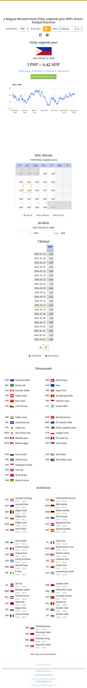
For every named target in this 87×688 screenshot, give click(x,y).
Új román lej (62, 438)
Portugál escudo (64, 595)
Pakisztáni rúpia (64, 589)
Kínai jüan (20, 400)
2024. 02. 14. (40, 300)
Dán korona (61, 380)
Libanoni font (62, 559)
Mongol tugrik (22, 589)
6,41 (29, 181)
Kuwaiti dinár (63, 553)
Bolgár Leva (21, 522)
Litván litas (61, 565)
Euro (58, 385)
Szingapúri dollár (23, 464)
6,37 (21, 173)
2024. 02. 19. (40, 288)
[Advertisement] (43, 7)
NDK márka (61, 504)
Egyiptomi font (63, 522)
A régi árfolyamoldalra (43, 654)
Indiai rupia (21, 417)
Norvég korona (63, 417)
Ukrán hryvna (22, 480)
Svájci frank (21, 395)
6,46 (53, 181)
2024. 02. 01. (40, 339)
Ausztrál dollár (22, 380)
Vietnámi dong (43, 638)
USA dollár (61, 454)
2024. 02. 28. (40, 258)
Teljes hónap (24, 71)
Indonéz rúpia (63, 400)
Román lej (61, 601)
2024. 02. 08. (40, 318)
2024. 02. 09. (40, 313)
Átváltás (38, 71)
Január (27, 215)
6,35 (21, 181)
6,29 (53, 173)
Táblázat (50, 71)
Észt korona (62, 516)
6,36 (45, 173)
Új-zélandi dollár (64, 422)
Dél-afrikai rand (64, 459)
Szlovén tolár (62, 614)
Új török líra (21, 475)
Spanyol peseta (63, 528)
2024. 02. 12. (40, 309)
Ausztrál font (21, 504)
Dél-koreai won (23, 432)
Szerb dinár (61, 443)
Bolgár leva (20, 516)
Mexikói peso (21, 438)
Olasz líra (60, 540)
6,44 (21, 198)
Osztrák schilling (23, 498)
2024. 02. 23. (40, 271)
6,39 (29, 207)
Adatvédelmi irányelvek (44, 675)
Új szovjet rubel (43, 632)
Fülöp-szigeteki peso (66, 427)
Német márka (62, 510)
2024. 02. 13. (40, 305)
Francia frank (22, 546)
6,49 (53, 207)
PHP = (36, 233)
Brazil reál (20, 385)
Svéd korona (21, 459)
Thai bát (19, 469)
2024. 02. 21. (40, 279)
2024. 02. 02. (40, 335)
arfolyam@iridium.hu (43, 681)
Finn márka (21, 540)
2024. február (42, 215)
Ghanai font (21, 553)
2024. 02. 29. (40, 254)
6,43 (37, 181)
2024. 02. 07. (40, 322)
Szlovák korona (43, 626)
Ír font (18, 571)
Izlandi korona (22, 422)
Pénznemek (63, 71)
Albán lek (20, 601)
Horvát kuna (21, 565)
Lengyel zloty (62, 432)
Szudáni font (62, 607)
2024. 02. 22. (40, 275)
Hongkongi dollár (64, 395)
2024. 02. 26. (40, 266)
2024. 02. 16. (40, 292)
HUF (63, 233)
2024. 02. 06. (40, 326)
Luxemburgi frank (65, 571)
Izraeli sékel (62, 406)
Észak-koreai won (65, 546)
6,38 (29, 173)
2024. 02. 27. (40, 262)
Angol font (61, 390)
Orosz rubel (21, 454)
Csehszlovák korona (66, 498)
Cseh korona (21, 406)
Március (58, 215)
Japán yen (20, 427)
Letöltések (35, 355)
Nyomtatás (52, 355)
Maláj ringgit (21, 443)
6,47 (45, 190)
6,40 (45, 198)
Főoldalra (11, 28)
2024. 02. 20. (40, 283)
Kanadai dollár (22, 390)
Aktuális (36, 28)
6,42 (29, 190)
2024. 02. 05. (40, 330)
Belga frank (21, 510)
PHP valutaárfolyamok (44, 76)
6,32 (37, 173)
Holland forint (22, 595)
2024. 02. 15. (40, 296)
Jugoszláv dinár (43, 644)
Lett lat (18, 583)
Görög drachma (23, 559)
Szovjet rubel (62, 583)
